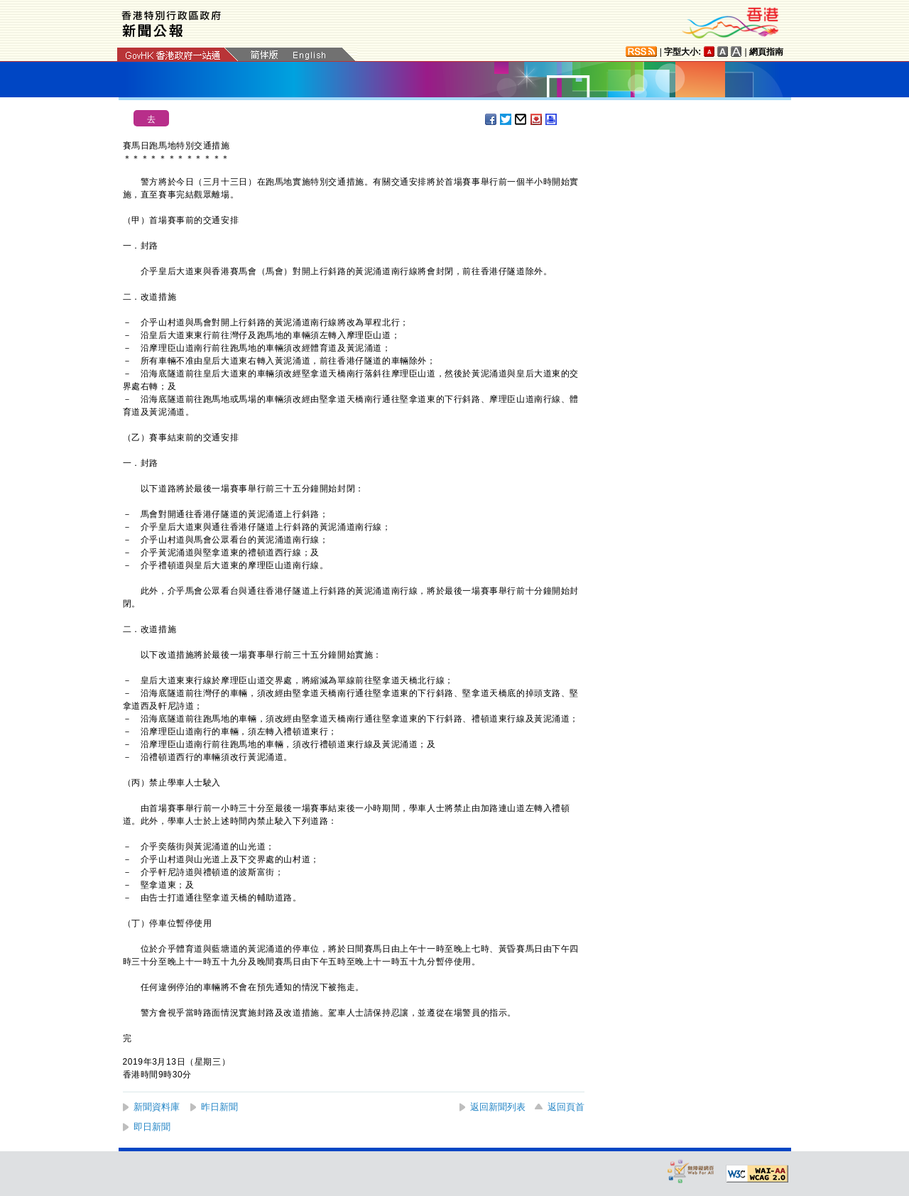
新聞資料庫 (157, 1107)
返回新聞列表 (498, 1107)
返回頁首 (566, 1107)
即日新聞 (152, 1126)
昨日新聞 (219, 1107)
